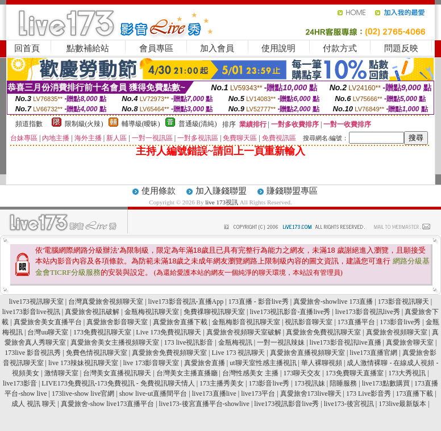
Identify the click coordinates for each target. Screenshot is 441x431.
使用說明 (278, 48)
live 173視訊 (221, 202)
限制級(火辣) (84, 124)
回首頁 (27, 48)
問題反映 (401, 48)
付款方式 (340, 48)
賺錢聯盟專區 (292, 190)
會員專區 (156, 48)
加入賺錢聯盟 (221, 190)
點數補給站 (87, 48)
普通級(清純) (197, 124)
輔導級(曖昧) (141, 124)
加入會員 (217, 48)
